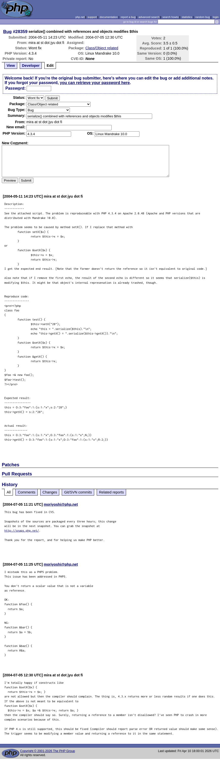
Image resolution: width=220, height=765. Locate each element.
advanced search (148, 17)
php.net (80, 17)
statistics (187, 17)
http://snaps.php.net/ (21, 530)
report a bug (128, 17)
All (9, 492)
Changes (50, 492)
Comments (26, 492)
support (92, 17)
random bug (202, 17)
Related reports (111, 492)
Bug (7, 31)
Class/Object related (101, 48)
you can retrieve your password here (95, 83)
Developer (31, 65)
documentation (109, 17)
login (216, 17)
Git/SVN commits (78, 492)
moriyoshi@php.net (61, 504)
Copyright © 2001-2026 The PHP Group (47, 751)
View (11, 65)
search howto (170, 17)
